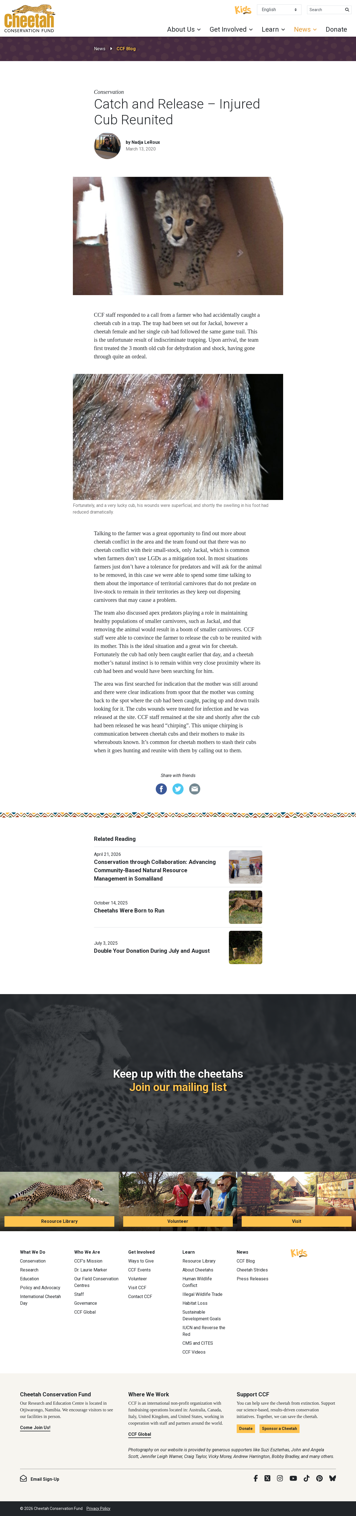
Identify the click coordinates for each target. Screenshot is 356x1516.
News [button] (302, 29)
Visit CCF (137, 1287)
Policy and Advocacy (40, 1287)
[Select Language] (279, 9)
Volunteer (177, 1221)
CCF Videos (194, 1352)
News (99, 48)
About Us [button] (181, 29)
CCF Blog (126, 48)
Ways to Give (141, 1261)
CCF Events (139, 1270)
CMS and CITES (197, 1343)
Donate (336, 29)
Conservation (33, 1261)
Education (29, 1278)
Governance (85, 1303)
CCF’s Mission (88, 1261)
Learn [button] (270, 29)
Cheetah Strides (252, 1270)
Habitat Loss (194, 1303)
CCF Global (85, 1312)
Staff (79, 1294)
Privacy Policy (98, 1508)
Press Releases (252, 1278)
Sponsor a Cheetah (279, 1428)
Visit (296, 1221)
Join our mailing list (178, 1087)
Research (29, 1270)
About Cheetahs (197, 1270)
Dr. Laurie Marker (90, 1270)
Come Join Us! (35, 1427)
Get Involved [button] (228, 29)
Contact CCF (140, 1296)
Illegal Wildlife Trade (202, 1294)
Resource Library (59, 1221)
